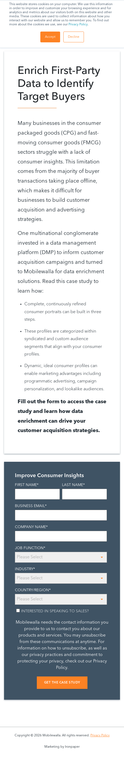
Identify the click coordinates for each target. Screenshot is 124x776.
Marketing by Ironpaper (62, 746)
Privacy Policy (78, 24)
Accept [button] (50, 37)
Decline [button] (73, 37)
